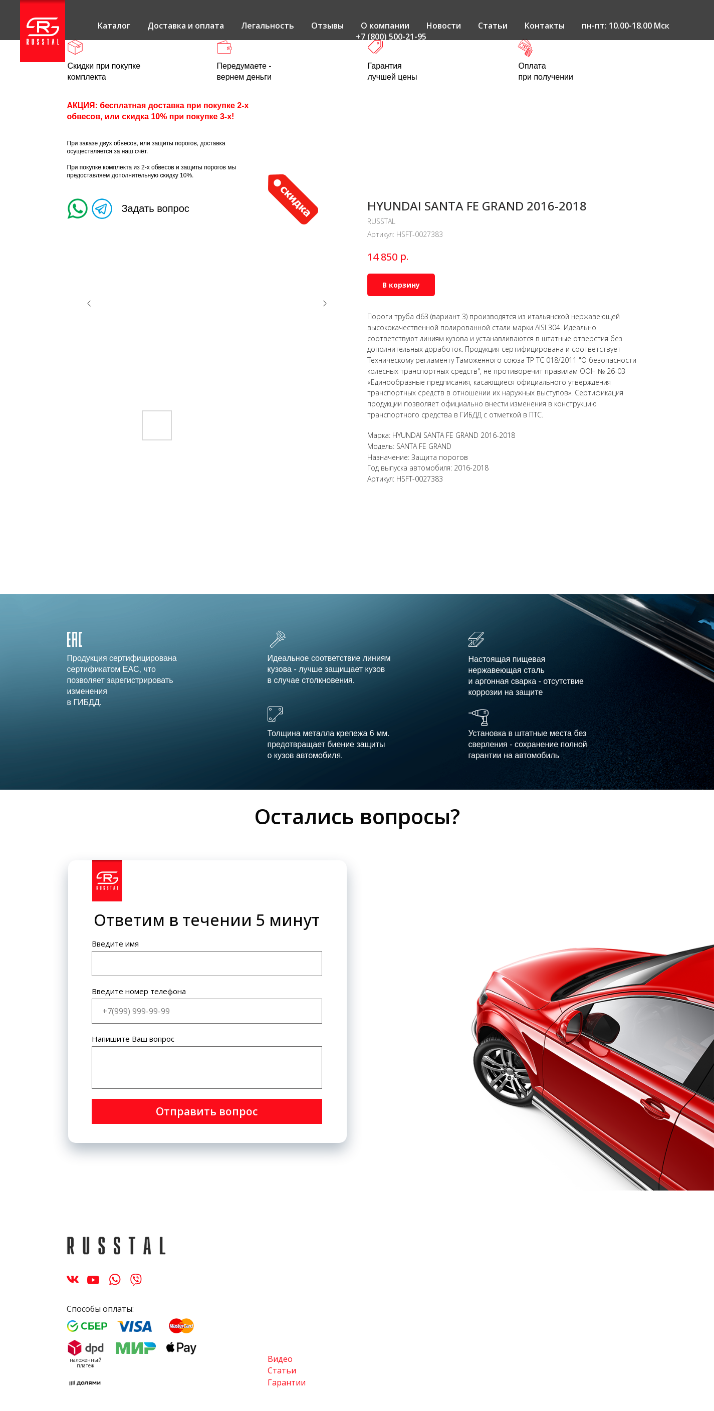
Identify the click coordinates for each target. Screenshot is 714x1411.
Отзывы (327, 25)
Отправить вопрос (207, 1111)
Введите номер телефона (139, 991)
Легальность (267, 25)
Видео (280, 1358)
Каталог (114, 25)
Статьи (493, 25)
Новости (443, 25)
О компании (385, 25)
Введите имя (115, 943)
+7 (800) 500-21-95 (391, 36)
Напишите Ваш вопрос (133, 1039)
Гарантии (287, 1382)
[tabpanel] (357, 692)
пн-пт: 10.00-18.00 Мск (625, 25)
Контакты (545, 25)
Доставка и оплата (185, 25)
